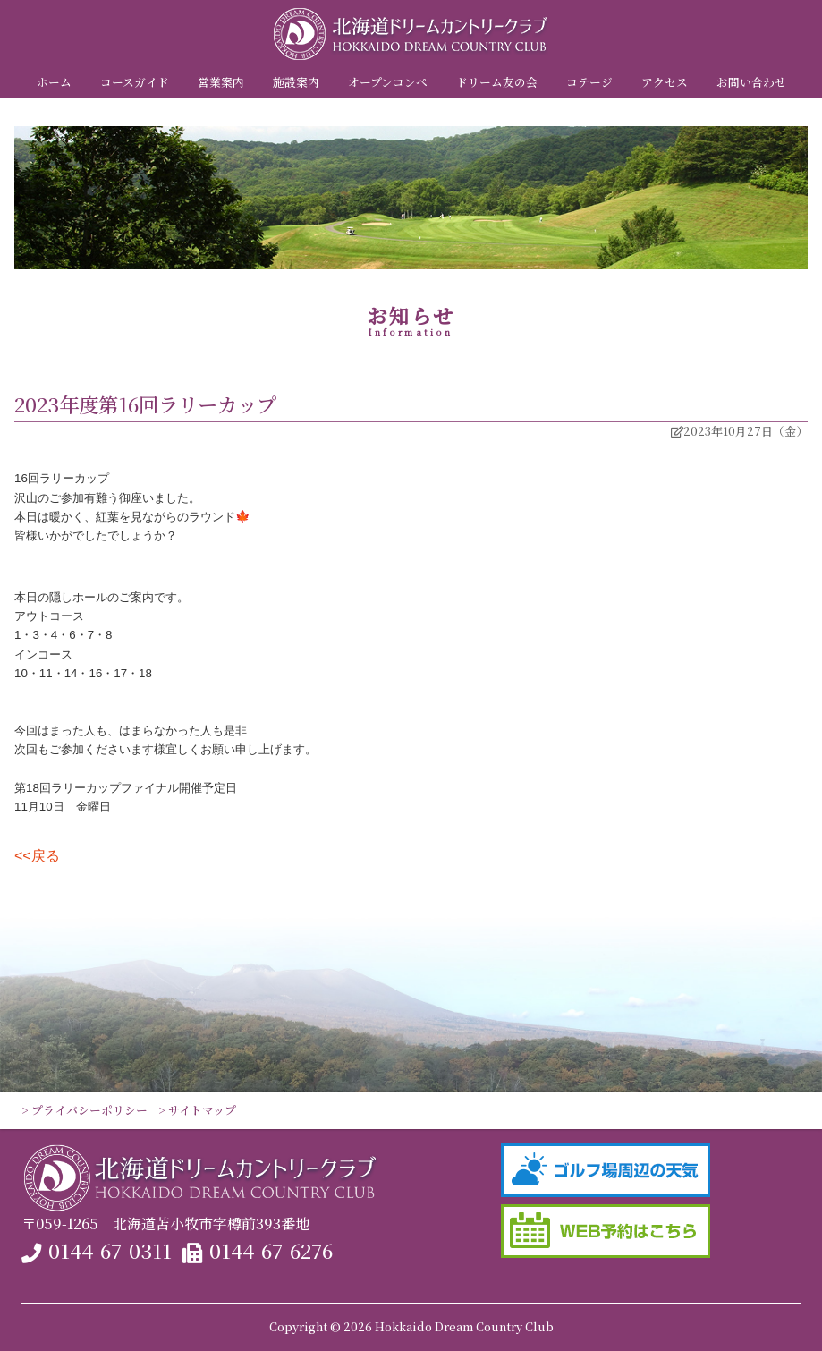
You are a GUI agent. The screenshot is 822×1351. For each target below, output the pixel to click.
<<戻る (37, 855)
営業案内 (221, 81)
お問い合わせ (751, 81)
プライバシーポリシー (89, 1109)
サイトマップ (202, 1109)
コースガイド (134, 81)
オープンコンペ (388, 81)
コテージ (589, 81)
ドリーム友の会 (497, 81)
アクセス (664, 81)
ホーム (54, 81)
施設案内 (296, 81)
